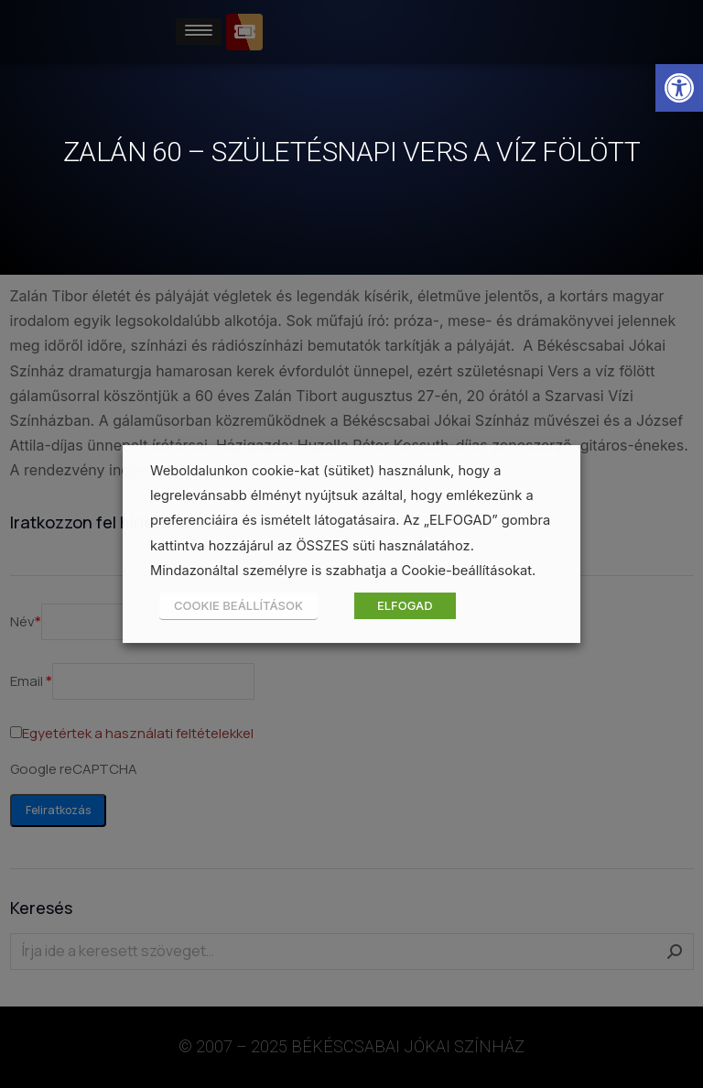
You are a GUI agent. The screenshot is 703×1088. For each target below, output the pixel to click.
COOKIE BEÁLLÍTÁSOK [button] (238, 605)
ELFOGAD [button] (405, 605)
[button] (679, 88)
